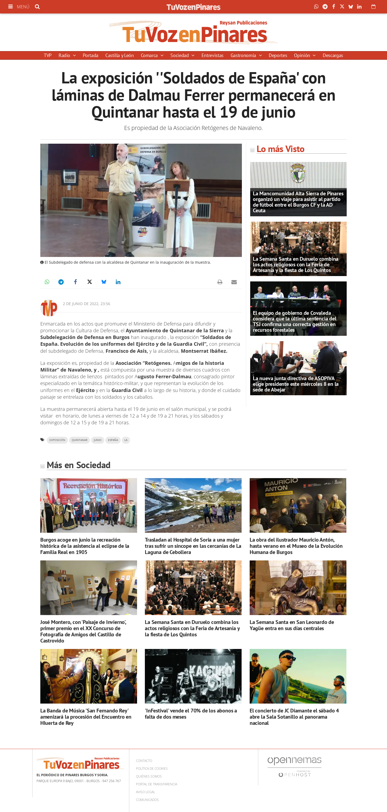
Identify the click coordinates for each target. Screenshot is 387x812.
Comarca (150, 55)
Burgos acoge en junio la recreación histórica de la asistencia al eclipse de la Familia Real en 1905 (84, 546)
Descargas (333, 55)
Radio (65, 55)
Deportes (278, 55)
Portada (90, 55)
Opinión (302, 55)
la (125, 440)
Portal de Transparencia (156, 784)
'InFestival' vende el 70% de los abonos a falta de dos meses (191, 713)
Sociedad (180, 55)
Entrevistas (213, 55)
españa (113, 440)
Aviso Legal (145, 792)
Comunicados (147, 799)
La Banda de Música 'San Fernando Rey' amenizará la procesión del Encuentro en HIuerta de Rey (85, 716)
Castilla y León (119, 55)
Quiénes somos (149, 776)
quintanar (79, 440)
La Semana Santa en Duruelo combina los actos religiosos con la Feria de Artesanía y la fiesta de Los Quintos (295, 264)
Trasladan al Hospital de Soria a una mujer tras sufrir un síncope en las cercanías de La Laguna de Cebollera (193, 546)
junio (98, 440)
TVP (48, 55)
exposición (57, 440)
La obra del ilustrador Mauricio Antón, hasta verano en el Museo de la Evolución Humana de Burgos (296, 546)
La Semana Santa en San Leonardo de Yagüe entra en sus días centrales (292, 625)
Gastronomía (244, 55)
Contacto (144, 760)
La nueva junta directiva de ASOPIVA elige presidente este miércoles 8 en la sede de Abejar (296, 384)
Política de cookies (152, 768)
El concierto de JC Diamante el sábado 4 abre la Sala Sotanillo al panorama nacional (294, 716)
